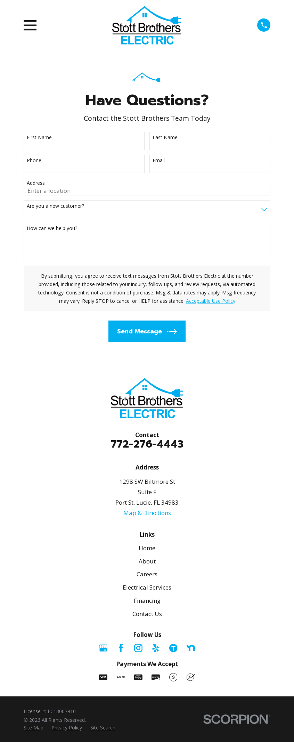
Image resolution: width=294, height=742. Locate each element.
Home (147, 548)
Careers (147, 574)
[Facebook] (121, 648)
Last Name (165, 138)
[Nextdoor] (191, 648)
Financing (147, 601)
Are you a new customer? (55, 206)
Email (159, 161)
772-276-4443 (147, 444)
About (147, 561)
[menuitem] (33, 727)
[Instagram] (138, 648)
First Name (39, 138)
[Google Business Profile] (103, 648)
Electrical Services (147, 587)
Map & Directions (147, 513)
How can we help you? (52, 228)
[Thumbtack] (173, 648)
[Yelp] (156, 648)
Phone (34, 161)
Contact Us (147, 614)
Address (36, 183)
